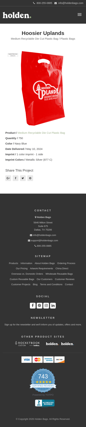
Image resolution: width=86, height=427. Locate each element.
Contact (69, 284)
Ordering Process (66, 263)
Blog (35, 284)
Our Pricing (22, 268)
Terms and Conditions (51, 284)
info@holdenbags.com (43, 235)
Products (13, 263)
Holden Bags (44, 217)
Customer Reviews (64, 279)
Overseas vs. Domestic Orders (27, 273)
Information (26, 263)
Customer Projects (20, 284)
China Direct (61, 268)
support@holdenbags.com (43, 240)
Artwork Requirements (41, 268)
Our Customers (44, 279)
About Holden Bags (45, 263)
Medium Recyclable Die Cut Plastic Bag (41, 132)
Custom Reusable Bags (22, 279)
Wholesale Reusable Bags (59, 273)
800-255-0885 (43, 246)
